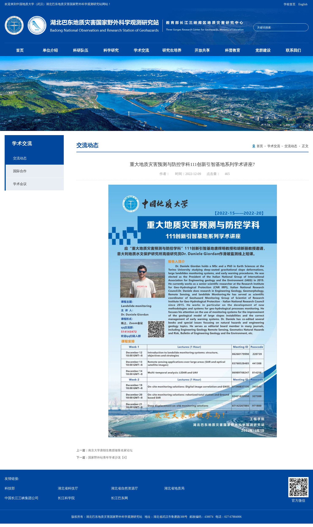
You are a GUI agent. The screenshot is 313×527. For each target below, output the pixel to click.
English (303, 4)
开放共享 (202, 50)
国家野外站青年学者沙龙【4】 (108, 457)
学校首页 (289, 4)
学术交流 (141, 50)
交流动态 (20, 158)
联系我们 (293, 50)
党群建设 (263, 50)
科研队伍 (80, 50)
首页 (20, 50)
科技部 (10, 488)
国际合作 (20, 171)
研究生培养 (171, 50)
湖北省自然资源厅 (124, 488)
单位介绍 (50, 50)
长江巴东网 (119, 498)
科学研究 (111, 50)
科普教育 (232, 50)
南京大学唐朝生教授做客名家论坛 (110, 450)
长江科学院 (66, 498)
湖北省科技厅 (68, 488)
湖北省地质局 (174, 488)
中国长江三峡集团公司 (21, 498)
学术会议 (20, 184)
